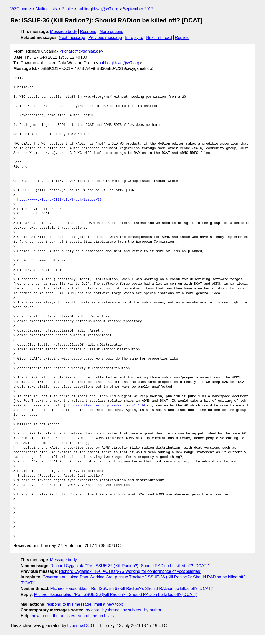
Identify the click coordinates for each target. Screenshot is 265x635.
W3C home (20, 9)
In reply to (134, 37)
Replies (182, 37)
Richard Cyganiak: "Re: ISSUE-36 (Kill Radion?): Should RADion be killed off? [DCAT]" (130, 566)
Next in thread (159, 37)
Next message (72, 37)
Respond (88, 31)
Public (67, 9)
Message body (63, 31)
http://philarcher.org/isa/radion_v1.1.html (108, 405)
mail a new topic (109, 604)
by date (92, 610)
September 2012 (138, 9)
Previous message (105, 37)
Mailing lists (46, 9)
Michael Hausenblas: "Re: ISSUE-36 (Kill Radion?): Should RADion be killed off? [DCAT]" (131, 588)
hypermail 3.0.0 (81, 625)
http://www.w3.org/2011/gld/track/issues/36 (59, 200)
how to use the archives (53, 616)
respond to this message (68, 604)
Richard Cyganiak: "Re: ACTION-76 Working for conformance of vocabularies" (130, 571)
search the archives (96, 616)
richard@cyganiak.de (81, 51)
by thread (111, 610)
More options (111, 31)
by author (152, 610)
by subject (131, 610)
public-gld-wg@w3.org (97, 9)
